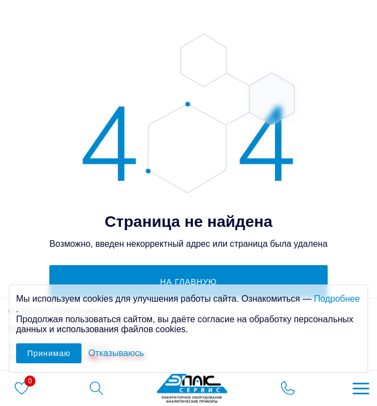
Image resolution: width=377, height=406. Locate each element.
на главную (188, 281)
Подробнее (337, 298)
